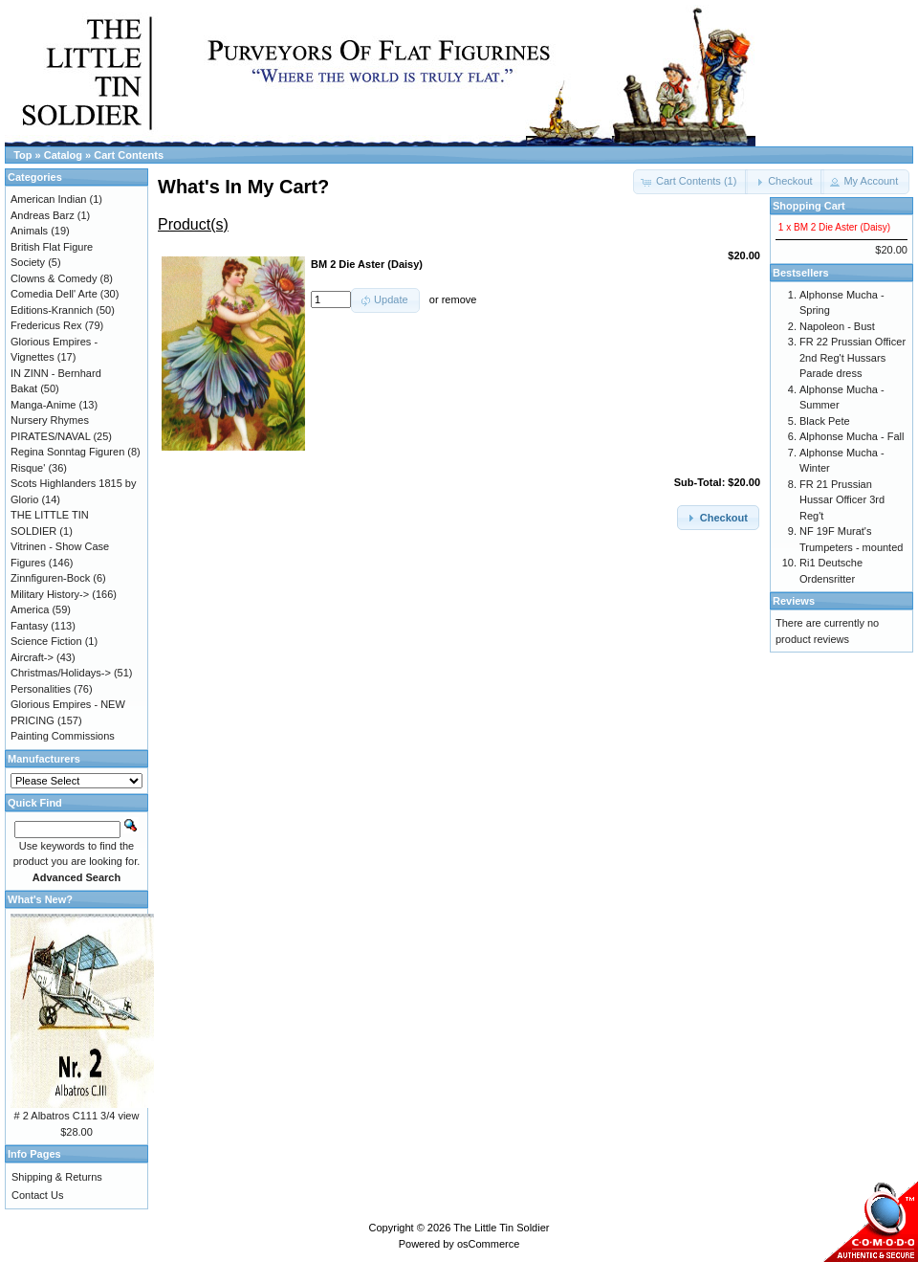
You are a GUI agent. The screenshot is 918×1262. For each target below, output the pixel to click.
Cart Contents (129, 155)
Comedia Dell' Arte (54, 293)
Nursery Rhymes (50, 420)
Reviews (794, 601)
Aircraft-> (32, 657)
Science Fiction (46, 641)
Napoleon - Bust (837, 326)
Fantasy (29, 625)
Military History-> (50, 594)
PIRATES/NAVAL (50, 436)
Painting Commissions (63, 736)
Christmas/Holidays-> (61, 672)
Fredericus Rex (46, 325)
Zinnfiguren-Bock (50, 578)
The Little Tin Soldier (501, 1227)
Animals (29, 230)
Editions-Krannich (52, 310)
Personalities (41, 689)
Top (22, 155)
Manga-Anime (43, 404)
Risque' (28, 468)
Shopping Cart (809, 205)
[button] (784, 181)
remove (459, 299)
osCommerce (488, 1244)
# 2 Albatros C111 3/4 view (77, 1115)
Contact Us (37, 1195)
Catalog (63, 155)
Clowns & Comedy (54, 278)
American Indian (49, 199)
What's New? (40, 899)
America (30, 609)
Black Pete (824, 421)
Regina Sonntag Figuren (67, 451)
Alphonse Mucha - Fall (851, 436)
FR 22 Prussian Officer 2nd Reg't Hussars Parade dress (852, 357)
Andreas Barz (43, 215)
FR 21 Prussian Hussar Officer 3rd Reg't (842, 499)
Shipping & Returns (56, 1177)
